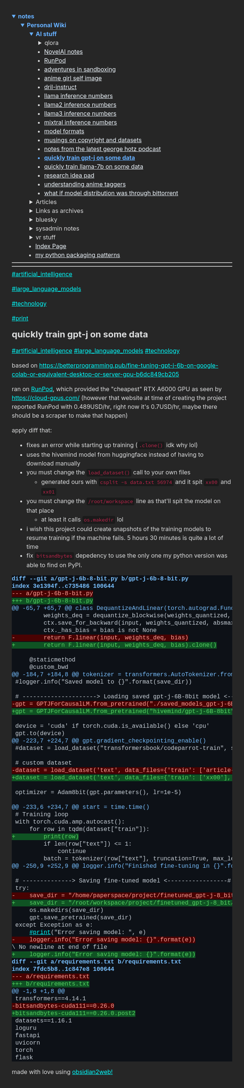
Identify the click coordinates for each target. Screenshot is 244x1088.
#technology (29, 303)
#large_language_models (46, 288)
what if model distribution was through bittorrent (111, 193)
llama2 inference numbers (80, 104)
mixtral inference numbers (80, 122)
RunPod (55, 60)
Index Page (50, 246)
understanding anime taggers (85, 184)
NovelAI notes (63, 51)
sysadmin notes (57, 228)
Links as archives (60, 210)
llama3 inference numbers (80, 113)
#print (20, 318)
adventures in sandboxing (80, 69)
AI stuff (46, 34)
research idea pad (69, 175)
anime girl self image (73, 78)
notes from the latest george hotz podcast (102, 148)
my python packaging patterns (77, 255)
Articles (46, 202)
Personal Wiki (46, 25)
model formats (64, 131)
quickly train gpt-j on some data (89, 157)
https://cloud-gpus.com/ (45, 397)
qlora (52, 42)
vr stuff (46, 237)
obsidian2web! (92, 1071)
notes (26, 16)
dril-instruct (60, 87)
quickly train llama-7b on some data (93, 166)
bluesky (46, 219)
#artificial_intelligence (42, 274)
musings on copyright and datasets (93, 140)
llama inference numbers (78, 95)
